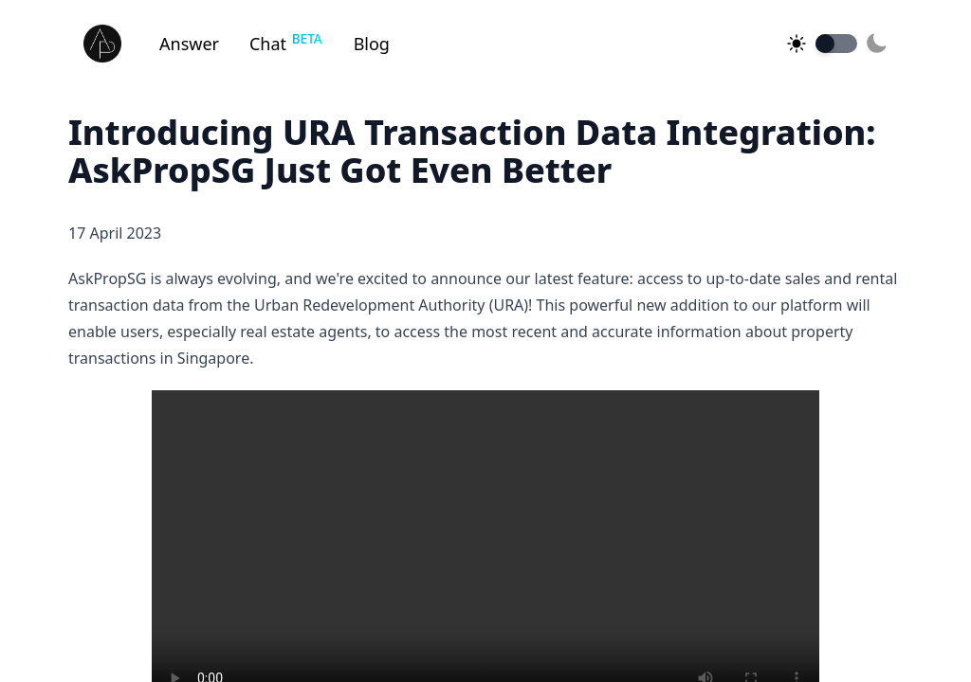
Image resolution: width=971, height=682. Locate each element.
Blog (372, 43)
